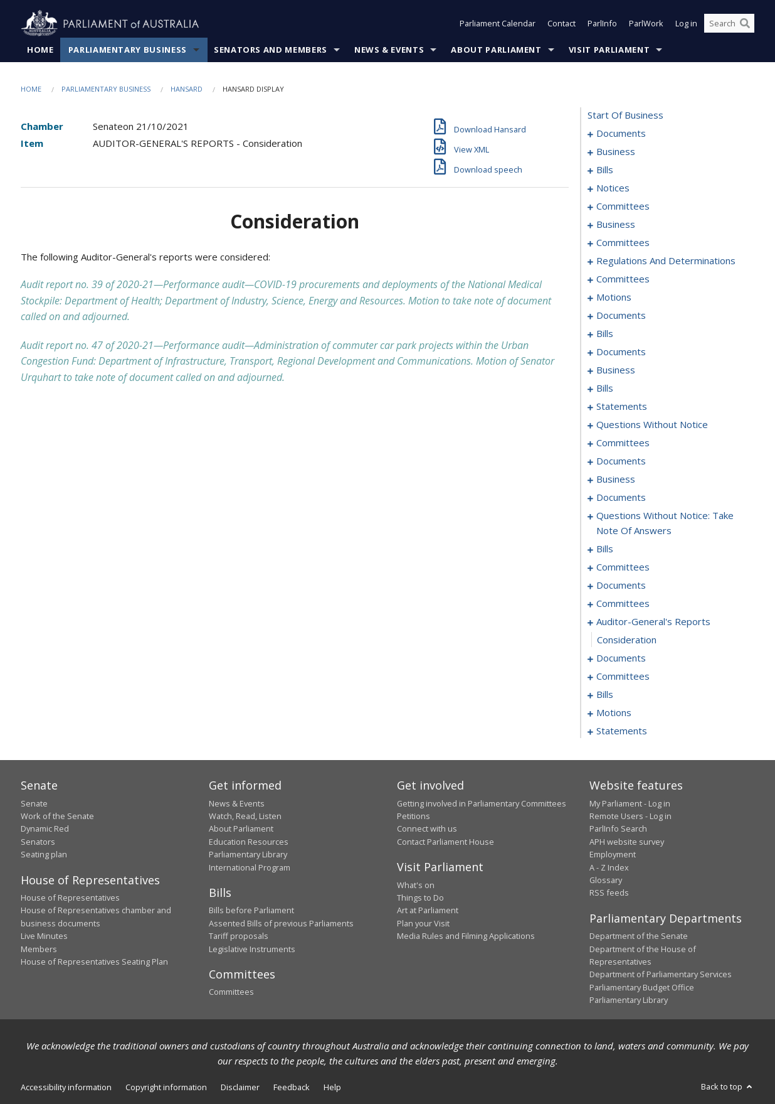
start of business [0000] (625, 115)
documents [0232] (621, 585)
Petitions (413, 816)
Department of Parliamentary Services (660, 974)
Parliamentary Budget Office (641, 987)
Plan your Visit (423, 923)
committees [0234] (623, 604)
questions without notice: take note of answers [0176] (665, 523)
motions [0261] (613, 713)
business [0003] (615, 152)
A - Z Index (609, 867)
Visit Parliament (609, 49)
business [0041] (615, 224)
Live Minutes (44, 936)
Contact (561, 23)
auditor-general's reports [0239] (653, 622)
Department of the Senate (638, 936)
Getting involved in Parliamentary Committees (481, 803)
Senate (34, 803)
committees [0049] (623, 279)
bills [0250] (604, 695)
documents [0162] (621, 497)
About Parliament (496, 49)
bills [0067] (604, 334)
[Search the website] (729, 23)
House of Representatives (70, 897)
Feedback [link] (291, 1087)
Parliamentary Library (248, 854)
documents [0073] (621, 352)
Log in (686, 23)
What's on (416, 885)
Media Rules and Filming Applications (466, 936)
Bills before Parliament (251, 910)
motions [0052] (613, 297)
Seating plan (44, 854)
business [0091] (615, 370)
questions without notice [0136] (652, 425)
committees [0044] (623, 243)
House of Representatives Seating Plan (94, 961)
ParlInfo (602, 23)
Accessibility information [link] (66, 1087)
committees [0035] (623, 206)
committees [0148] (623, 443)
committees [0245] (623, 676)
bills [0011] (604, 170)
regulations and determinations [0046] (665, 261)
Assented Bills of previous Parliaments (281, 923)
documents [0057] (621, 315)
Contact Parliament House (445, 841)
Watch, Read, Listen (245, 816)
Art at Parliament (427, 910)
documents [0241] (621, 658)
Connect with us (427, 829)
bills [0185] (604, 549)
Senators (38, 841)
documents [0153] (621, 461)
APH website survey (626, 841)
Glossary (605, 880)
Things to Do (420, 897)
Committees (231, 992)
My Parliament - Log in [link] (629, 803)
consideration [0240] (626, 640)
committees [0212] (623, 567)
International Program (249, 867)
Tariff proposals (238, 936)
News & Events (389, 49)
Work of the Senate (57, 816)
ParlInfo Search (618, 829)
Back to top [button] (727, 1086)
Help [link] (332, 1087)
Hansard (187, 89)
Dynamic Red (45, 829)
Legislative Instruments (252, 949)
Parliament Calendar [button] (497, 23)
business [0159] (615, 479)
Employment (612, 854)
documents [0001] (621, 133)
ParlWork (646, 23)
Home (40, 49)
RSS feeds (609, 893)
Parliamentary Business (127, 49)
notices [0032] (613, 188)
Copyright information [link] (166, 1087)
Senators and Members (270, 49)
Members (39, 949)
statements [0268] (621, 731)
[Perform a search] (744, 23)
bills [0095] (604, 388)
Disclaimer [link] (240, 1087)
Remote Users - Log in (630, 816)
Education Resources (248, 841)
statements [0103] (621, 406)
